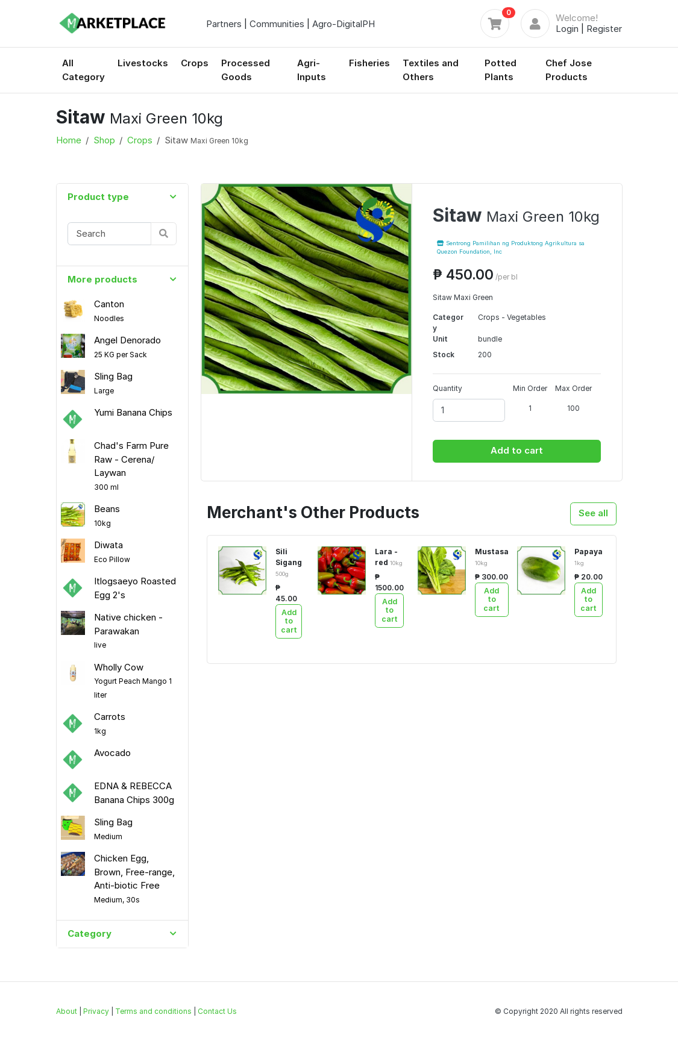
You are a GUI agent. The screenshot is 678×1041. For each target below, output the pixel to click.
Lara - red (389, 557)
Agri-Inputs (311, 70)
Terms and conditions (153, 1011)
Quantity (447, 388)
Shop (104, 140)
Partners (224, 24)
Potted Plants (500, 70)
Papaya (588, 556)
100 (573, 408)
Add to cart (517, 450)
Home (68, 140)
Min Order (530, 388)
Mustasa (492, 556)
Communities (277, 24)
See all (593, 513)
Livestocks (143, 63)
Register (604, 28)
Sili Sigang (288, 562)
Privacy (96, 1011)
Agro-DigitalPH (343, 24)
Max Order (573, 388)
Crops (195, 63)
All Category (83, 70)
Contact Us (217, 1011)
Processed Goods (245, 70)
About (66, 1011)
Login (567, 28)
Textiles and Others (431, 70)
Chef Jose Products (568, 70)
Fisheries (369, 63)
